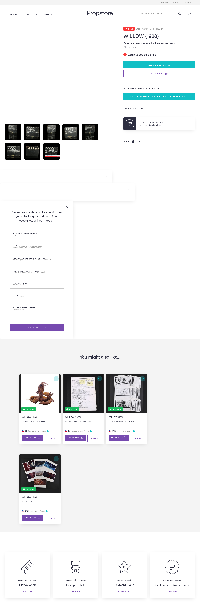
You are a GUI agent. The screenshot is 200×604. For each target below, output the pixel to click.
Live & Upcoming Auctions (44, 594)
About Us (137, 590)
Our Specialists (140, 594)
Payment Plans (140, 598)
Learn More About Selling (111, 594)
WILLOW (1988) (141, 36)
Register (186, 2)
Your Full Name (21, 284)
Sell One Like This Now (159, 65)
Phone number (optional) (26, 308)
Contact (165, 2)
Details (49, 439)
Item (15, 246)
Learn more (76, 512)
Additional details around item (29, 258)
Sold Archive (71, 594)
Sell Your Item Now (108, 590)
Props (68, 598)
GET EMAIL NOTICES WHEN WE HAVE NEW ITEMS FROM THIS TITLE (159, 96)
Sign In (175, 2)
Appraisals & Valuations (110, 598)
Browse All (70, 590)
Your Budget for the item (26, 271)
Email (15, 296)
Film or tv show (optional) (26, 234)
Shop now (28, 512)
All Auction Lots (39, 598)
